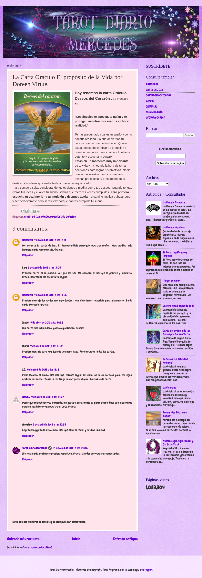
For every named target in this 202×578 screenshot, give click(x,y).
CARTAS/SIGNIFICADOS (158, 95)
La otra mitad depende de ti (178, 306)
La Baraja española (174, 227)
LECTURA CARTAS (155, 117)
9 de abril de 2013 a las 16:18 (43, 369)
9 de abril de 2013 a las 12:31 (50, 240)
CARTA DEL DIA (154, 90)
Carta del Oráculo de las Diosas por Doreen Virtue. (177, 332)
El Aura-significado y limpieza (175, 254)
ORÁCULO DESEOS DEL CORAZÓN (58, 216)
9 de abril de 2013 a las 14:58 (46, 322)
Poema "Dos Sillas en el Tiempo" (175, 414)
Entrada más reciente (23, 538)
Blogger (147, 569)
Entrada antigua (125, 538)
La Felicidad (169, 387)
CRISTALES (151, 106)
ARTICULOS (152, 84)
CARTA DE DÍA (32, 216)
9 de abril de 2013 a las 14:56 (50, 295)
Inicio (76, 538)
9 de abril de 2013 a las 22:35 (49, 424)
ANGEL (26, 397)
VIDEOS (150, 101)
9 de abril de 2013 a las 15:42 (46, 346)
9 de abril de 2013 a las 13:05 (44, 267)
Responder (28, 255)
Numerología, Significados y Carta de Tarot (178, 442)
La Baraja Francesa (174, 202)
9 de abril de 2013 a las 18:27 (47, 397)
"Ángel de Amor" (172, 280)
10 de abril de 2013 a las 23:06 (70, 448)
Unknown (27, 240)
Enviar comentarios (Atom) (37, 547)
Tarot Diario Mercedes (34, 448)
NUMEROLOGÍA (154, 112)
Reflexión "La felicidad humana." (175, 360)
